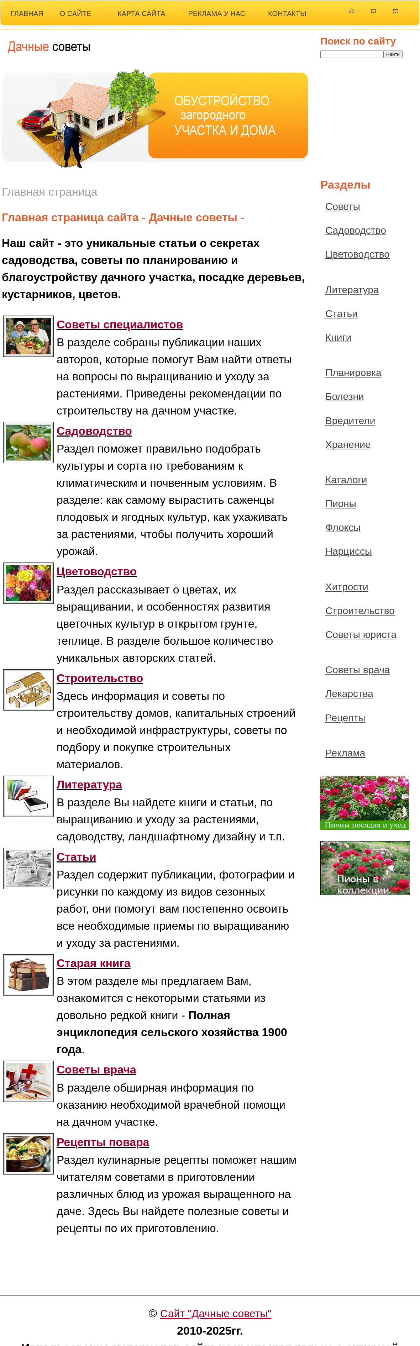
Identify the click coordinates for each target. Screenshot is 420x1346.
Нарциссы (348, 551)
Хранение (348, 444)
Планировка (353, 372)
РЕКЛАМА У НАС (216, 13)
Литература (352, 289)
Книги (338, 337)
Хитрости (346, 586)
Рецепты (345, 717)
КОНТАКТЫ (287, 13)
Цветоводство (357, 254)
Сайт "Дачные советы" (216, 1313)
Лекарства (349, 693)
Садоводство (355, 230)
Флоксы (343, 527)
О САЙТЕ (75, 13)
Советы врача (357, 669)
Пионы (340, 503)
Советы (342, 206)
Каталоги (346, 479)
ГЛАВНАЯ (27, 13)
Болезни (344, 396)
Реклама (345, 753)
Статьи (341, 313)
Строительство (360, 610)
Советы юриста (361, 634)
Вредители (350, 420)
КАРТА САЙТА (141, 13)
